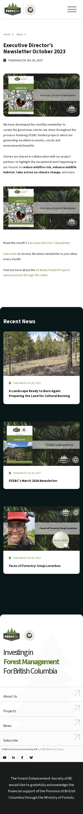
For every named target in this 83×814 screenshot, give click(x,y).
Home (8, 34)
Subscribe (10, 254)
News (21, 34)
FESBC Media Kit (47, 749)
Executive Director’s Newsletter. (49, 243)
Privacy (60, 749)
